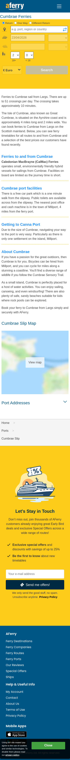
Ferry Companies (18, 647)
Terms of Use (15, 710)
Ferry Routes (15, 653)
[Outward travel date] (28, 37)
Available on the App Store (16, 734)
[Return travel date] (28, 46)
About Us (12, 704)
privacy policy (12, 755)
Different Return (41, 23)
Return (9, 23)
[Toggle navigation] (59, 6)
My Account (14, 692)
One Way (22, 23)
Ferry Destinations (19, 641)
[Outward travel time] (58, 37)
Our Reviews (15, 665)
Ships (10, 677)
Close (48, 745)
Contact (12, 698)
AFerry (11, 634)
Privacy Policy (48, 596)
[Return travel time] (58, 46)
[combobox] (39, 29)
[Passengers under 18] (28, 55)
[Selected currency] (12, 70)
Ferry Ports (13, 659)
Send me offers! (34, 584)
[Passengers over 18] (15, 55)
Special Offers (16, 671)
